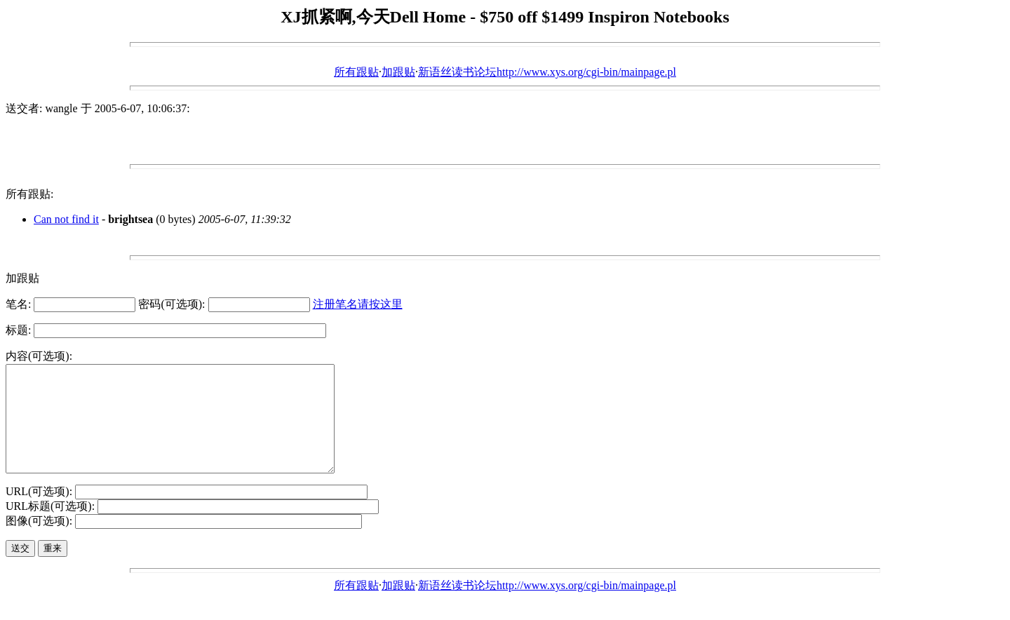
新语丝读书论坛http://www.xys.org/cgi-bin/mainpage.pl (547, 72)
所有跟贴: (29, 194)
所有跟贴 (356, 72)
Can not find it (66, 219)
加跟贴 (398, 72)
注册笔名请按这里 (358, 304)
